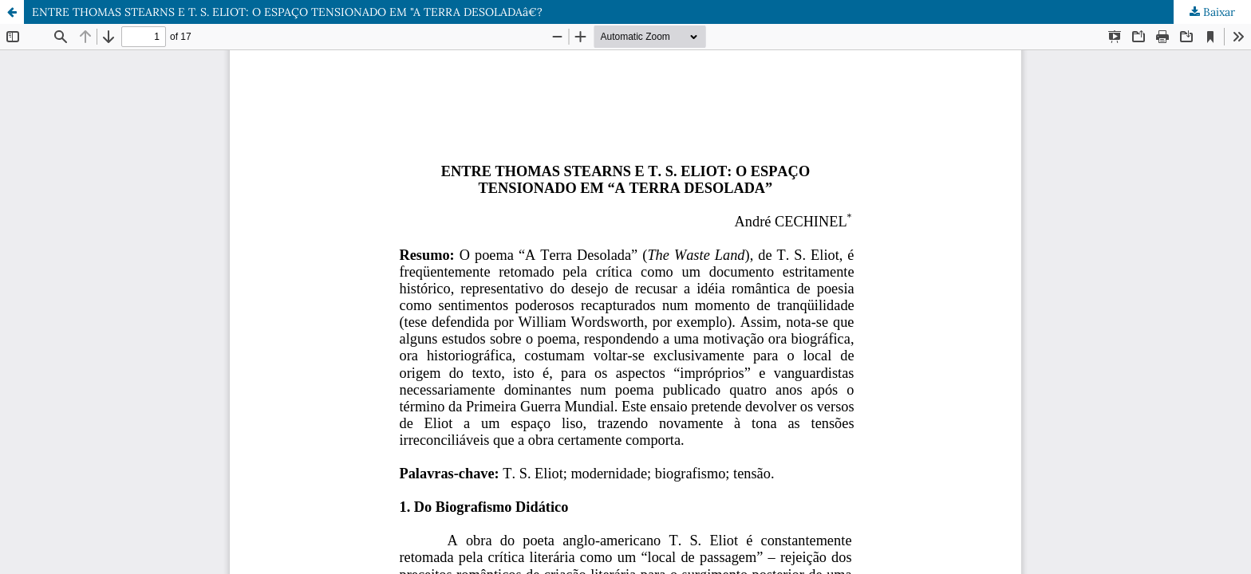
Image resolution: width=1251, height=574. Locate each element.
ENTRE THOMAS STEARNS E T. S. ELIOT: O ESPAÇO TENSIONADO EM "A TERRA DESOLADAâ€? (287, 12)
